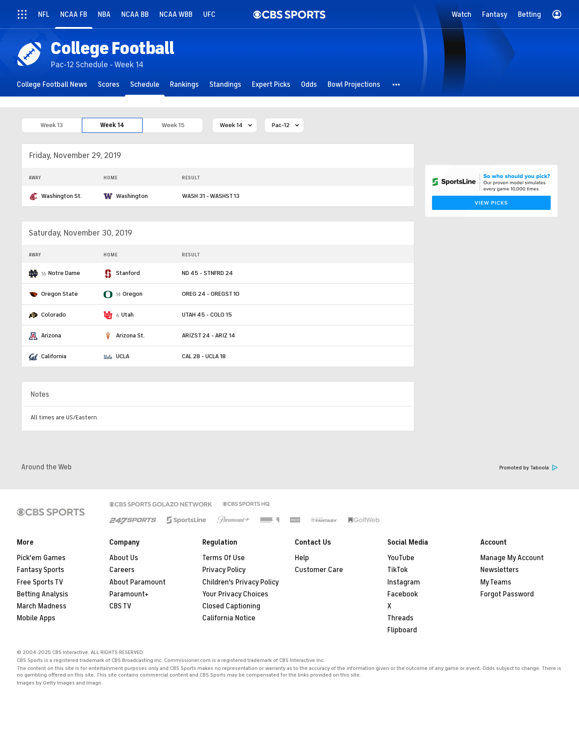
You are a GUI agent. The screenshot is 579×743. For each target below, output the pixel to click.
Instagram (403, 582)
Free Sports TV (40, 582)
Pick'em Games (41, 557)
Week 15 (173, 125)
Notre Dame (64, 273)
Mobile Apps (36, 618)
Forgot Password (507, 594)
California (53, 356)
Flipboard (402, 630)
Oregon (133, 294)
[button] (397, 84)
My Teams (495, 582)
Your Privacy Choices (235, 594)
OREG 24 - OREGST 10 (210, 294)
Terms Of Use (223, 557)
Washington (132, 196)
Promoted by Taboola (528, 468)
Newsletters (499, 569)
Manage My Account (512, 557)
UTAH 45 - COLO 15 (207, 314)
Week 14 (112, 125)
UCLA (122, 356)
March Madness (41, 606)
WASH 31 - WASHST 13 (210, 196)
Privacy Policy (224, 569)
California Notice (228, 618)
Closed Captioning (231, 606)
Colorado (53, 314)
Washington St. (61, 196)
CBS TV (120, 606)
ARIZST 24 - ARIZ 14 (208, 335)
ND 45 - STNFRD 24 (207, 273)
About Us (123, 557)
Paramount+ (129, 594)
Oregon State (59, 294)
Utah (127, 314)
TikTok (397, 569)
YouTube (400, 557)
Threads (400, 618)
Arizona (51, 335)
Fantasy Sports (40, 569)
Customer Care (319, 569)
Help (302, 557)
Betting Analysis (42, 594)
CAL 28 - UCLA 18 (204, 356)
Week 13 (51, 125)
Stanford (128, 273)
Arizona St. (130, 335)
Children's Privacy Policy (240, 582)
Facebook (402, 594)
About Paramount (137, 582)
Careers (122, 569)
